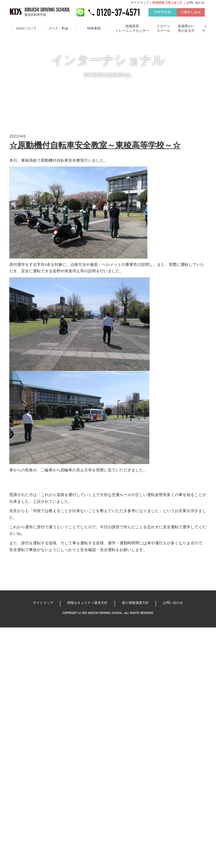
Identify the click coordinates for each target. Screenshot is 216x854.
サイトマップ (138, 6)
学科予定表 (161, 15)
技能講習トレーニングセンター (132, 31)
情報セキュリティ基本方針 (86, 655)
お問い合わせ (194, 6)
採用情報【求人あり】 (166, 6)
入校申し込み (189, 15)
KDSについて (26, 31)
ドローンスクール (163, 31)
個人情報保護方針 (137, 655)
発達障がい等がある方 (186, 31)
